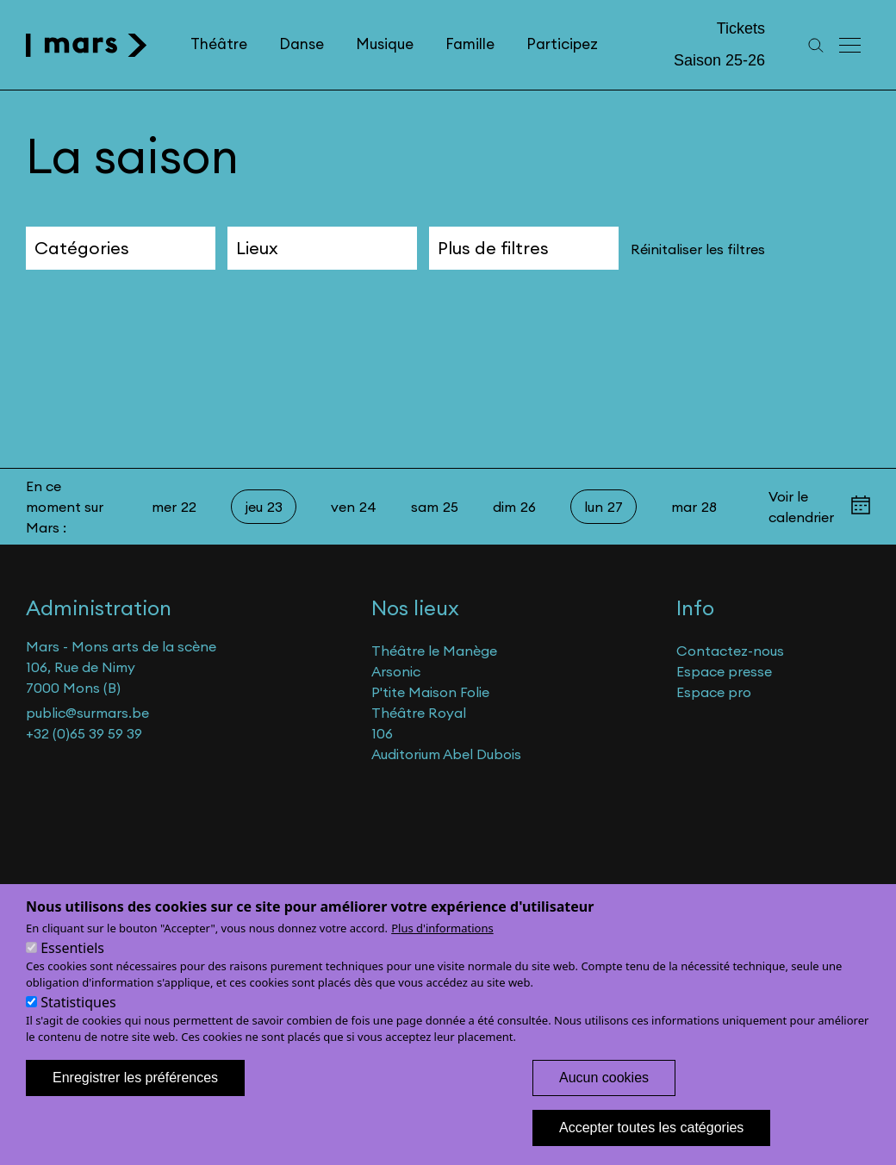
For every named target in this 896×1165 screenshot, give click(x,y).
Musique (385, 43)
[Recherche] (816, 45)
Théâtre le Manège (434, 650)
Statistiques (77, 1021)
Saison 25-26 (719, 60)
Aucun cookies (604, 1097)
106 (382, 733)
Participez (562, 43)
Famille (470, 43)
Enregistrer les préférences (135, 1097)
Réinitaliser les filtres (698, 249)
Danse (301, 43)
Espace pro (713, 692)
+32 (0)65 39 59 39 (84, 733)
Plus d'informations (442, 948)
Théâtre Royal (418, 712)
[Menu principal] (851, 45)
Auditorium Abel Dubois (446, 754)
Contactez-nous (730, 650)
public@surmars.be (87, 712)
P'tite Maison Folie (430, 692)
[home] (86, 45)
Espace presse (724, 671)
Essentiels (72, 967)
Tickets (741, 28)
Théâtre (218, 43)
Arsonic (395, 671)
